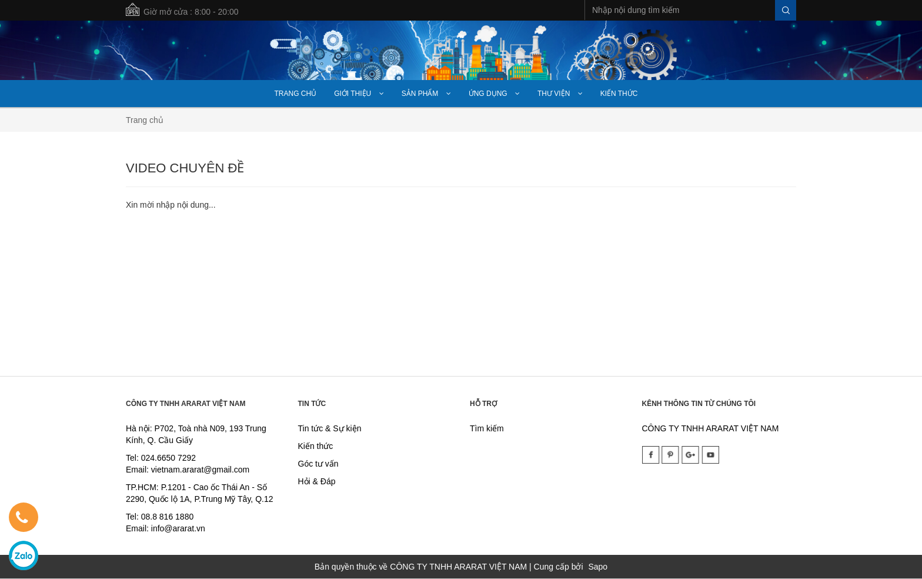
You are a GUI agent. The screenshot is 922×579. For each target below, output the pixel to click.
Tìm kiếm (487, 428)
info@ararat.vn (177, 528)
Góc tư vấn (318, 463)
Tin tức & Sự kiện (330, 428)
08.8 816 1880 (167, 516)
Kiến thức (315, 446)
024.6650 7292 (168, 457)
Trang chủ (144, 120)
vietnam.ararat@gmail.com (200, 469)
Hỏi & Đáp (317, 481)
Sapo (597, 566)
